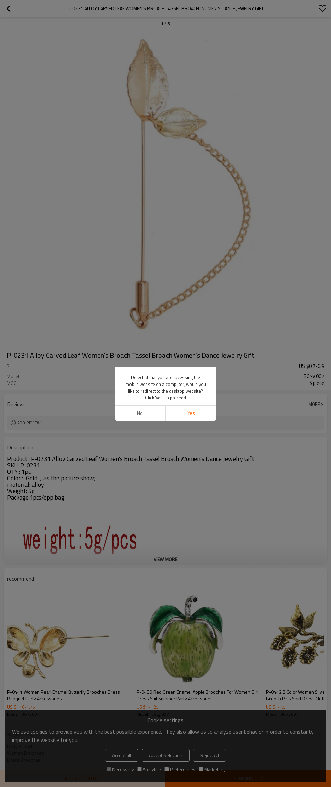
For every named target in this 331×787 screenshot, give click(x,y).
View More (165, 559)
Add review (29, 422)
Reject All (209, 755)
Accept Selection (165, 755)
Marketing (212, 769)
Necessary (120, 769)
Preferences (179, 769)
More (314, 404)
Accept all (121, 755)
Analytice (149, 769)
